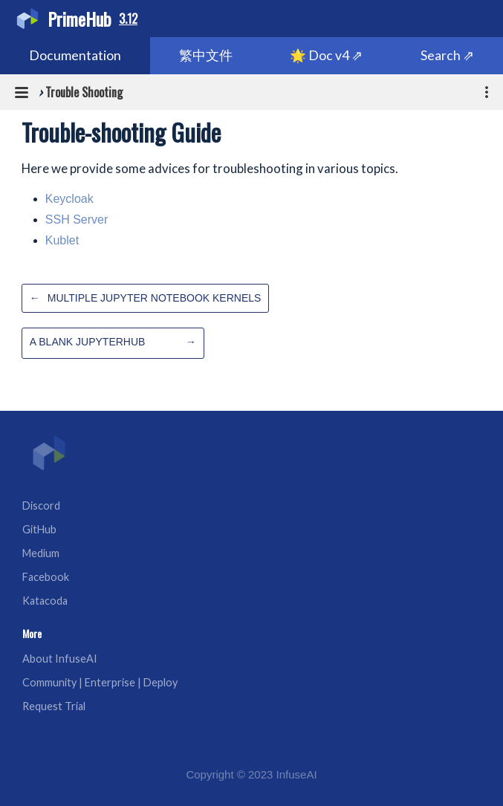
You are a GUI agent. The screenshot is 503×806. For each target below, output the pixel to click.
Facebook (45, 577)
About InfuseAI (59, 658)
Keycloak (69, 198)
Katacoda (45, 600)
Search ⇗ (447, 55)
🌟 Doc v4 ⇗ (326, 55)
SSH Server (76, 219)
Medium (40, 553)
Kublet (62, 240)
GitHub (39, 529)
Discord (41, 505)
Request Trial (53, 706)
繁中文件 (206, 55)
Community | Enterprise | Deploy (100, 682)
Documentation (75, 55)
